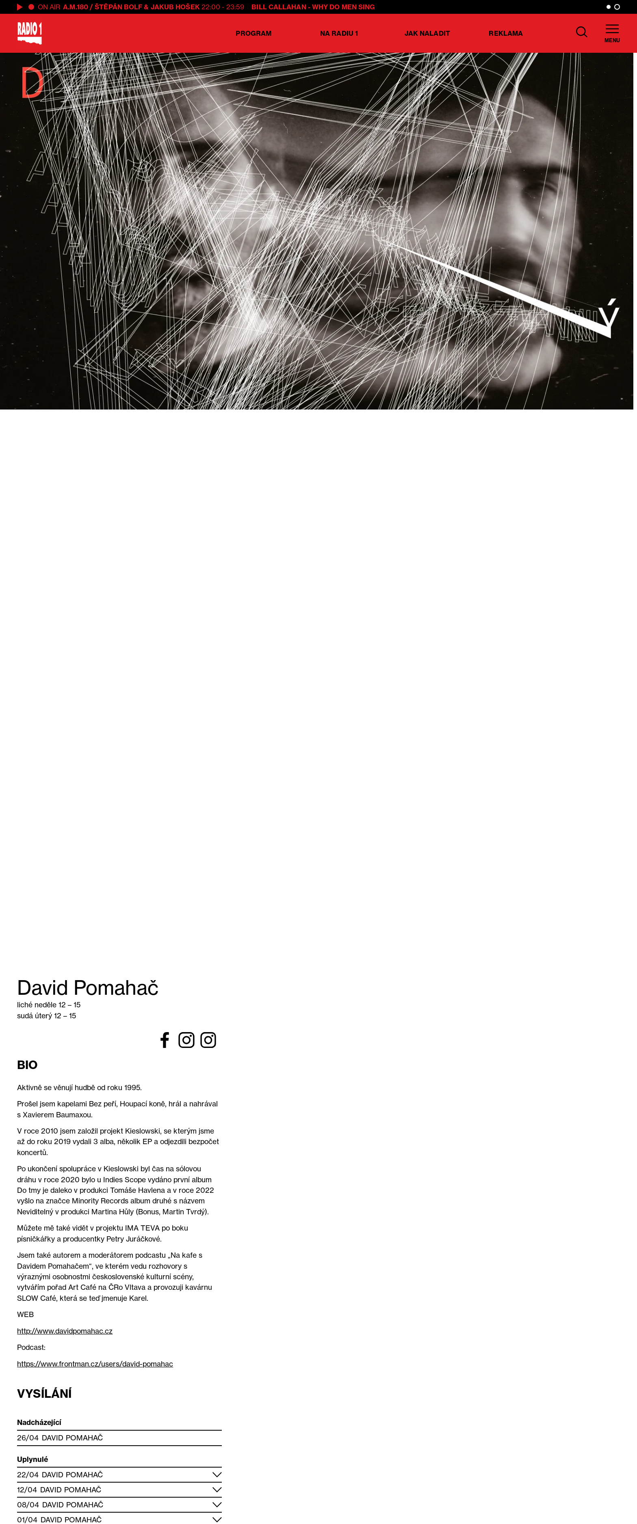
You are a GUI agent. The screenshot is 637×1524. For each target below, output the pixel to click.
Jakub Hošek (175, 7)
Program (253, 33)
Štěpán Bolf (118, 7)
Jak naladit (427, 33)
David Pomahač (72, 1437)
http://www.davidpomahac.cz (65, 1331)
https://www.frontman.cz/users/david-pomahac (95, 1364)
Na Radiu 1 (339, 33)
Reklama (506, 33)
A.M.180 (75, 7)
